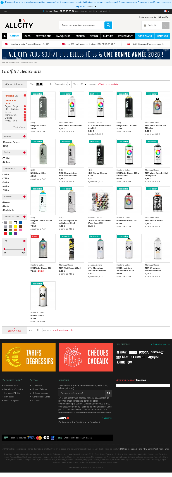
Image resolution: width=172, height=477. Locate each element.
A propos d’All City (12, 393)
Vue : (32, 84)
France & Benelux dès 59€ (30, 44)
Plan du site (9, 397)
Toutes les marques (161, 344)
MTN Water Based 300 (40, 268)
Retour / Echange (40, 389)
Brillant (7, 162)
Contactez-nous (11, 385)
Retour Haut (14, 330)
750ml (6, 190)
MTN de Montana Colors (131, 449)
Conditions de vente (41, 397)
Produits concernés (148, 44)
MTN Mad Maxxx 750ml (70, 268)
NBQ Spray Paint (150, 449)
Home (4, 36)
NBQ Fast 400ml (38, 125)
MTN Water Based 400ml (70, 125)
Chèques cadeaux (40, 393)
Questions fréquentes (13, 389)
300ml (6, 182)
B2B (5, 11)
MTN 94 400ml (37, 315)
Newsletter (63, 380)
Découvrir (108, 418)
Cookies (36, 400)
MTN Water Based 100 (126, 220)
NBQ (5, 146)
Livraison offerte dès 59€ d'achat (78, 438)
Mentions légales (11, 400)
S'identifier (163, 17)
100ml (6, 174)
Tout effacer (19, 127)
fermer (90, 7)
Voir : (75, 84)
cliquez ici (80, 7)
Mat (8, 158)
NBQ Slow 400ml (38, 173)
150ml (6, 178)
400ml (6, 186)
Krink (161, 449)
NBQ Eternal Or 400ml (126, 125)
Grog (166, 449)
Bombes (14, 63)
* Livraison (37, 385)
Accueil (5, 63)
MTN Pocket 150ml (154, 220)
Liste (41, 84)
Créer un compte (147, 17)
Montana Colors (11, 142)
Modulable (8, 210)
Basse (6, 202)
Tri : (51, 84)
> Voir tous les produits (108, 84)
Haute (6, 206)
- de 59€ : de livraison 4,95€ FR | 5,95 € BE (91, 44)
